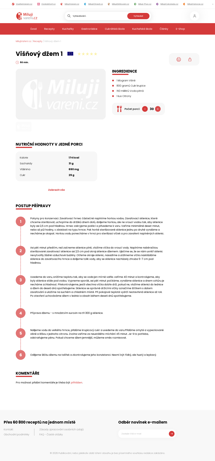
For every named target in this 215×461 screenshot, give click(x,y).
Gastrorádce (89, 29)
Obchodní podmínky (16, 434)
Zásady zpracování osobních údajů (61, 429)
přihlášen (76, 382)
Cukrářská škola (115, 29)
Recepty (49, 29)
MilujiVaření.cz (23, 41)
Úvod (33, 29)
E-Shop (180, 29)
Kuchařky (68, 29)
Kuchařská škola (142, 29)
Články (164, 29)
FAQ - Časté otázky (51, 434)
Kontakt (8, 429)
